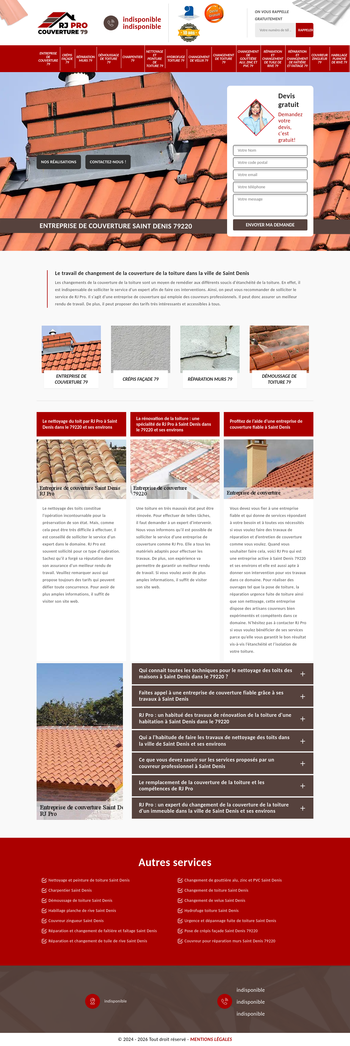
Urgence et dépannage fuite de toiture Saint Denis (230, 920)
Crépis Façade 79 (67, 58)
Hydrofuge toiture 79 (176, 59)
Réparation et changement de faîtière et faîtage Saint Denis (103, 930)
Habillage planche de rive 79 (339, 58)
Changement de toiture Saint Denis (217, 890)
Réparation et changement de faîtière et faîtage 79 (297, 58)
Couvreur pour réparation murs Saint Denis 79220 (230, 941)
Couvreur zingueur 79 (319, 58)
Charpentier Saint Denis (70, 890)
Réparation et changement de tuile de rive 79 (272, 58)
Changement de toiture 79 (223, 58)
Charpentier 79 (133, 59)
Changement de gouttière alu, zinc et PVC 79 (248, 58)
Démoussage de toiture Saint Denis (80, 900)
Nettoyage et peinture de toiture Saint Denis (89, 880)
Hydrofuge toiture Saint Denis (212, 910)
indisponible (142, 19)
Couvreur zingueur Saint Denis (76, 920)
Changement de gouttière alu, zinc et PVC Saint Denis (233, 880)
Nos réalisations (58, 161)
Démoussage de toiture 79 (108, 58)
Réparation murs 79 (85, 59)
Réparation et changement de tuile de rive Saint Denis (98, 941)
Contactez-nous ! (108, 161)
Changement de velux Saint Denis (215, 900)
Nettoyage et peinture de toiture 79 (154, 58)
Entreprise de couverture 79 (48, 58)
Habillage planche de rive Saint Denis (82, 910)
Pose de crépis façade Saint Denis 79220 (221, 930)
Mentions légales (211, 1039)
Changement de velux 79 (199, 59)
